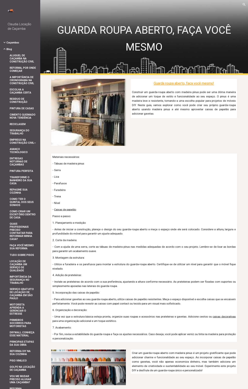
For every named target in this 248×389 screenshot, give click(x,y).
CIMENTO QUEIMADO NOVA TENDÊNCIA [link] (22, 116)
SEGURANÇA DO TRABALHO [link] (19, 132)
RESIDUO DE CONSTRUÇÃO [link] (18, 100)
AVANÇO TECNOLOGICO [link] (19, 151)
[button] (244, 4)
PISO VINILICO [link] (18, 360)
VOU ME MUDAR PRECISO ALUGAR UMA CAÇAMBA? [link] (20, 379)
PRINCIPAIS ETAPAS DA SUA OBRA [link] (22, 343)
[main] (144, 37)
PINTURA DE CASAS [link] (22, 108)
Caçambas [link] (12, 42)
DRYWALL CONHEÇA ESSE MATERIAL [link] (22, 334)
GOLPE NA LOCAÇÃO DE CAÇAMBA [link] (22, 368)
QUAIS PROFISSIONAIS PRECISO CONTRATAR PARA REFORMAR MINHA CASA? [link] (21, 231)
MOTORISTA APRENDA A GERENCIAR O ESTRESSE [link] (18, 309)
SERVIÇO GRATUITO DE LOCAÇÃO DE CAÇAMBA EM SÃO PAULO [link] (22, 294)
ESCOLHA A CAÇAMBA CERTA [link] (20, 91)
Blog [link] (9, 49)
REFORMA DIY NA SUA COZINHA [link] (20, 353)
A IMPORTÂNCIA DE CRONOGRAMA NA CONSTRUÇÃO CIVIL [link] (22, 80)
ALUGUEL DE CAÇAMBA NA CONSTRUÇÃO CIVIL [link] (22, 58)
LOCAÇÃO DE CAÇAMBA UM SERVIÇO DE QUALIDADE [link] (18, 266)
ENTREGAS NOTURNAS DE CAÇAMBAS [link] (18, 161)
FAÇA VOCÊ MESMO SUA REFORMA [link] (22, 247)
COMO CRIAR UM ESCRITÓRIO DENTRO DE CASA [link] (23, 214)
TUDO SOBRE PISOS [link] (22, 255)
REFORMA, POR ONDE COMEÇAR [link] (23, 69)
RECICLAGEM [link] (18, 124)
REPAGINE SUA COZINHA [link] (19, 191)
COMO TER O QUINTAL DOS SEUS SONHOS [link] (22, 202)
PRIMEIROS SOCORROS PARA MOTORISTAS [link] (20, 323)
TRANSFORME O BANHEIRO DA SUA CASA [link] (21, 180)
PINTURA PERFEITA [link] (21, 171)
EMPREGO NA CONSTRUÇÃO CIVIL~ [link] (23, 141)
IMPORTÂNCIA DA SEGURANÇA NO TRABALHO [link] (20, 279)
